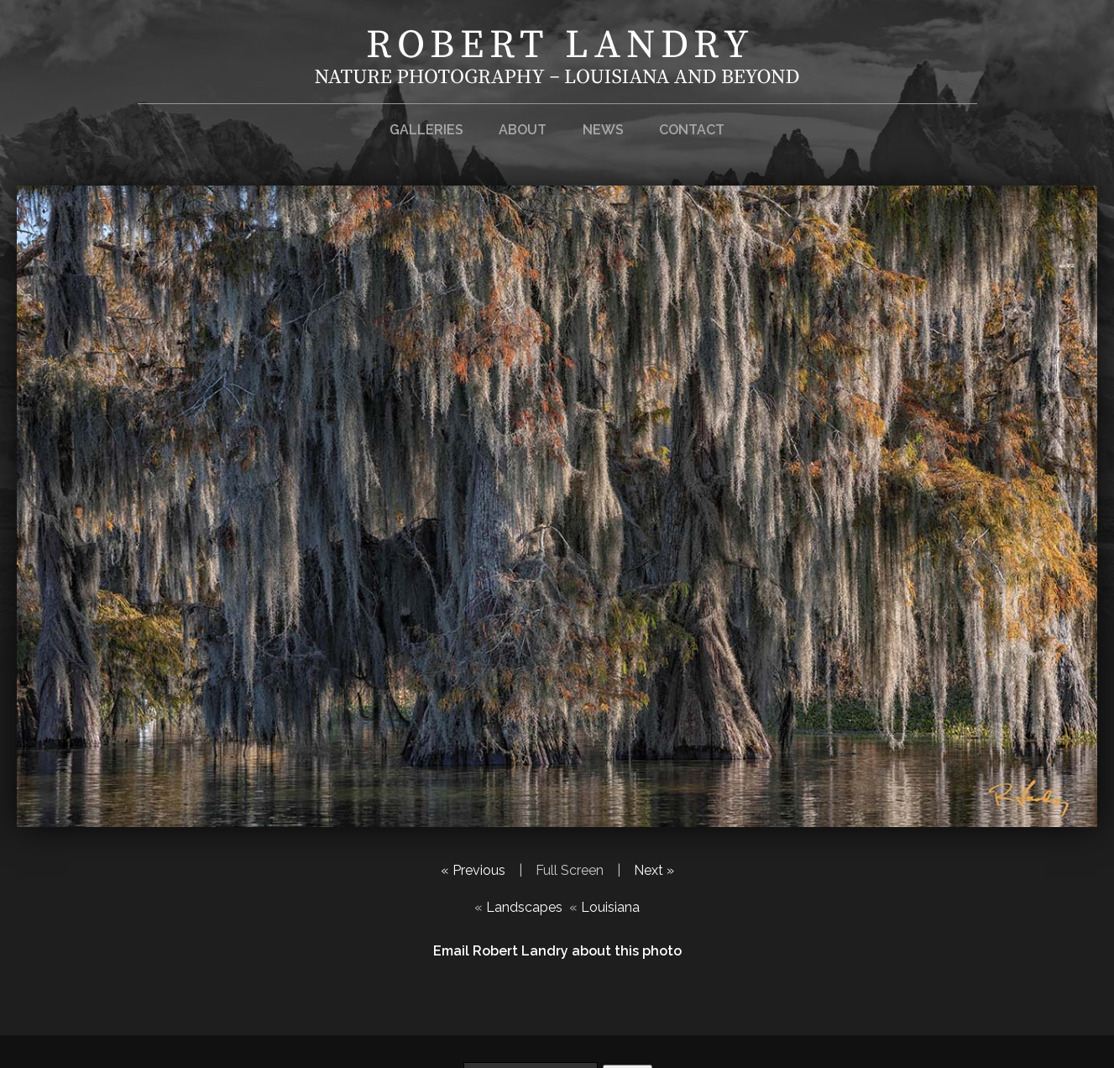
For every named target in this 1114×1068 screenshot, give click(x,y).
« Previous (473, 870)
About (523, 130)
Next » (654, 870)
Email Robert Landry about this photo (557, 951)
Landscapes (524, 907)
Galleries (426, 130)
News (603, 130)
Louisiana (610, 907)
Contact (691, 130)
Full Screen (570, 870)
